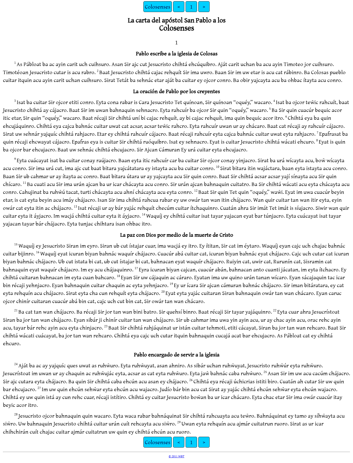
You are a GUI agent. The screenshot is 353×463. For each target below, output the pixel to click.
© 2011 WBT (176, 456)
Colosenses (157, 6)
